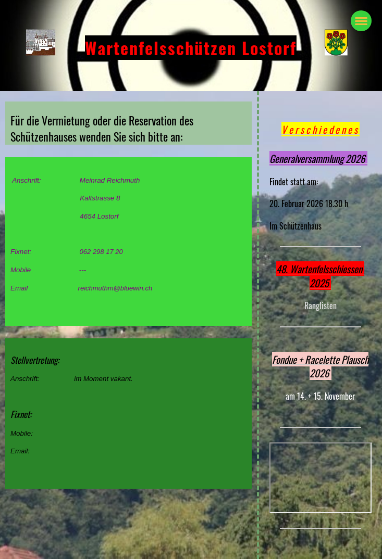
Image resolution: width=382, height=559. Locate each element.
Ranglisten (320, 305)
